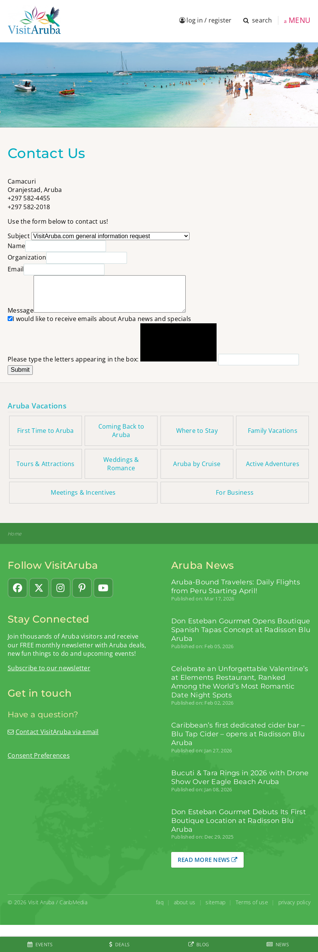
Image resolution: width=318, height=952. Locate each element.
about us (185, 902)
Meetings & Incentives (83, 492)
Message (21, 310)
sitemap (215, 902)
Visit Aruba (41, 902)
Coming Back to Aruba (121, 430)
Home (14, 534)
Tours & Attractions (45, 464)
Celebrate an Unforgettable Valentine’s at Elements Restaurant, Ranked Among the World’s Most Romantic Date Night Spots (239, 682)
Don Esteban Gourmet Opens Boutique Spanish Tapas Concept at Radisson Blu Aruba (240, 629)
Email (16, 269)
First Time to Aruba (45, 430)
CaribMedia (73, 902)
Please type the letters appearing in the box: (73, 359)
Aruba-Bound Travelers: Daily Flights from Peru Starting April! (235, 586)
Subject (19, 236)
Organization (27, 257)
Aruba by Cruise (196, 464)
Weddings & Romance (121, 463)
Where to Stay (197, 430)
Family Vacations (272, 430)
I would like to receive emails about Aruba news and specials (99, 319)
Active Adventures (272, 464)
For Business (235, 492)
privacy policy (294, 902)
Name (16, 246)
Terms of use (252, 902)
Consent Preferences (39, 755)
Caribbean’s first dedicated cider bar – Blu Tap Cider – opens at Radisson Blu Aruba (238, 734)
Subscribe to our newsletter (49, 668)
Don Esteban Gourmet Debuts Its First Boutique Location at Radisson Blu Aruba (238, 820)
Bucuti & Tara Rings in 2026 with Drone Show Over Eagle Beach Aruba (240, 777)
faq (160, 902)
